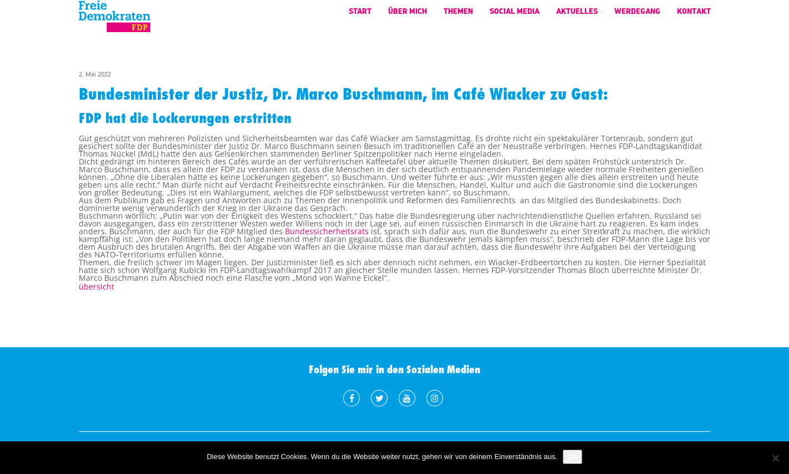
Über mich (407, 16)
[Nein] (775, 457)
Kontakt (694, 16)
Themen (458, 16)
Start (360, 16)
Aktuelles (577, 16)
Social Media (514, 16)
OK (572, 456)
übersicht (96, 286)
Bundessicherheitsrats (327, 231)
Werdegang (637, 16)
